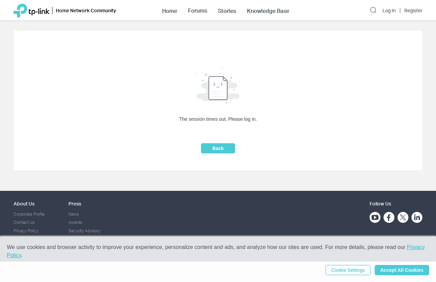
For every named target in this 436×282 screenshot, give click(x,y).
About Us (24, 203)
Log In (389, 10)
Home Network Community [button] (86, 10)
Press (74, 203)
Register (413, 10)
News (73, 214)
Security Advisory (84, 230)
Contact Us (24, 222)
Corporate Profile (29, 214)
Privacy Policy (26, 230)
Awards (75, 222)
